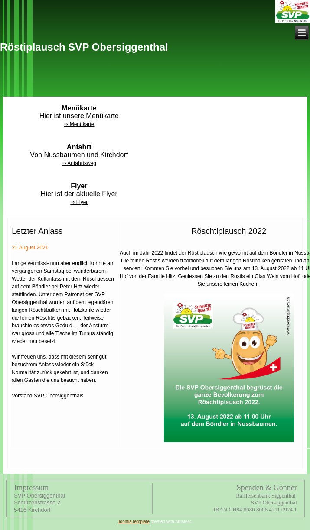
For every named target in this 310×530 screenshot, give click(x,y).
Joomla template (134, 521)
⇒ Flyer (79, 202)
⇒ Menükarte (79, 124)
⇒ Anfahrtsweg (79, 163)
